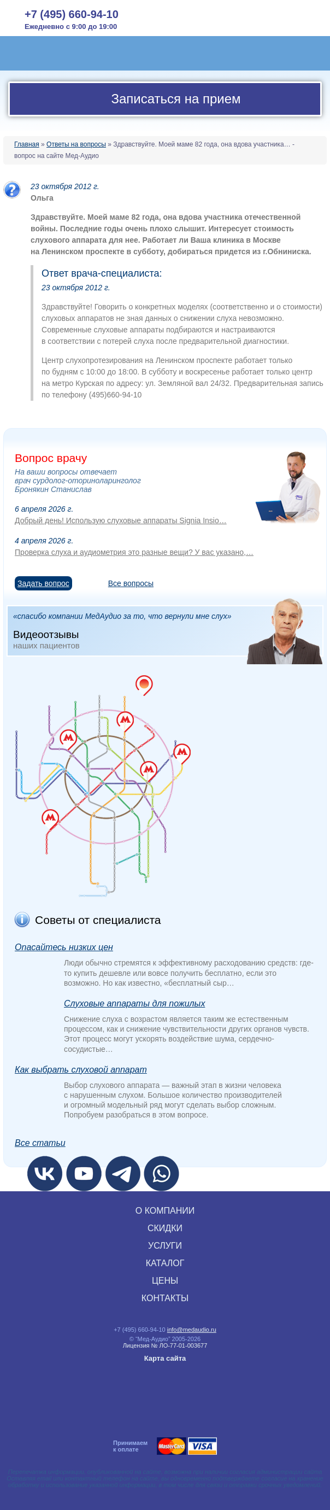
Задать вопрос (43, 583)
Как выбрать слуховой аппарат (81, 1069)
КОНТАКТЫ (165, 1298)
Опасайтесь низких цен (64, 947)
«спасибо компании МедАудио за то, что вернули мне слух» (167, 631)
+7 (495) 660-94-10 (72, 14)
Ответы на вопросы (76, 144)
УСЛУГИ (165, 1245)
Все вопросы (131, 583)
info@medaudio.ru (191, 1329)
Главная (26, 144)
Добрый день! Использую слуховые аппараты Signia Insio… (121, 520)
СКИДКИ (165, 1228)
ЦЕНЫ (165, 1280)
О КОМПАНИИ (165, 1210)
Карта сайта (165, 1358)
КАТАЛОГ (165, 1263)
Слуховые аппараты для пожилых (134, 1003)
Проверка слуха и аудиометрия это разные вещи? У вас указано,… (134, 552)
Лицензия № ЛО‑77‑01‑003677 (165, 1345)
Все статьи (40, 1143)
